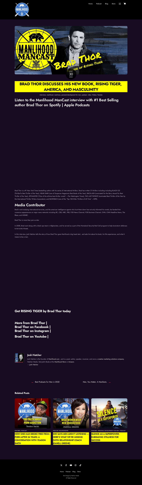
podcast (84, 95)
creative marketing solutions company (111, 359)
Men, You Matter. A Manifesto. (95, 382)
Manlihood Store (60, 362)
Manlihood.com (54, 359)
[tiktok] (80, 465)
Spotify (55, 105)
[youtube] (71, 465)
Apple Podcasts (77, 105)
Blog (106, 4)
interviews (43, 95)
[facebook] (66, 465)
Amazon (71, 362)
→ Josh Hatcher (32, 364)
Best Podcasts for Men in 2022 (47, 382)
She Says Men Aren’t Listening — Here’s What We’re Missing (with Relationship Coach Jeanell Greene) (71, 438)
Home (90, 4)
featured (17, 431)
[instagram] (76, 465)
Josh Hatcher (34, 355)
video (89, 95)
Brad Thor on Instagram (32, 330)
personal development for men (71, 95)
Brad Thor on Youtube (31, 336)
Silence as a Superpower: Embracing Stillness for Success (105, 437)
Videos (94, 95)
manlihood (50, 95)
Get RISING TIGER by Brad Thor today (43, 311)
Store (113, 4)
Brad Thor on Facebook (32, 326)
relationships (63, 431)
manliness (57, 95)
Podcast (98, 4)
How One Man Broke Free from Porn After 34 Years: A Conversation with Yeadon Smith (32, 438)
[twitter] (61, 465)
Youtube (99, 95)
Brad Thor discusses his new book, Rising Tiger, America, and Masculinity (71, 86)
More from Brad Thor (30, 323)
